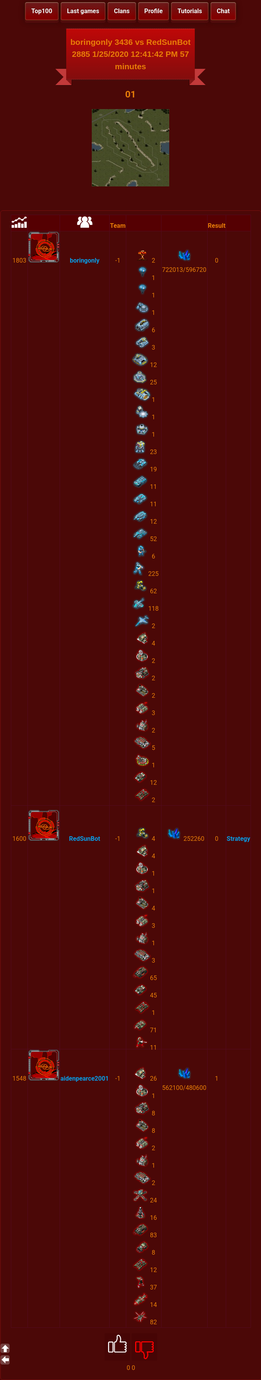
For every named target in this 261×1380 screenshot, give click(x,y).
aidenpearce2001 (84, 1078)
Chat (223, 11)
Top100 (41, 11)
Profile (153, 11)
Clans (121, 11)
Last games (83, 11)
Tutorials (189, 11)
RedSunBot (84, 838)
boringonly (85, 260)
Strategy (238, 838)
